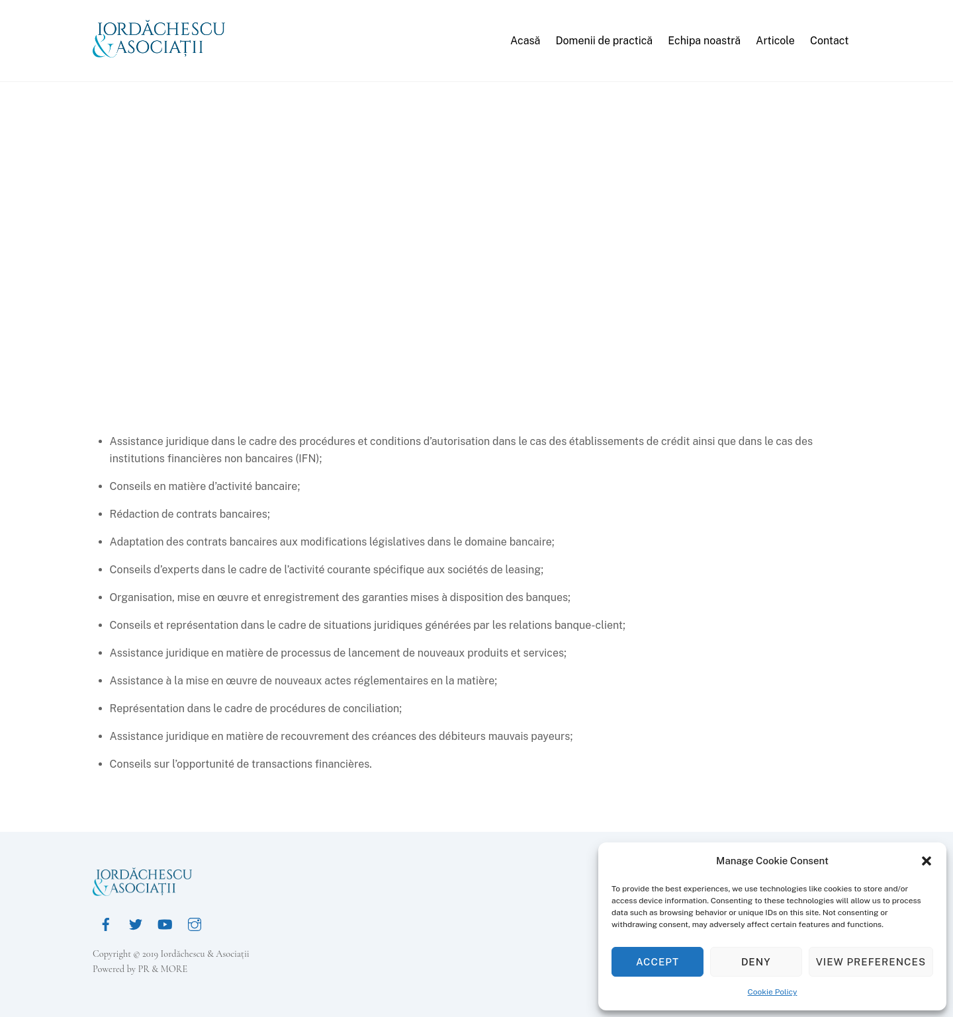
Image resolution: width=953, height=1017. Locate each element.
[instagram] (194, 922)
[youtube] (165, 922)
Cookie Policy (772, 992)
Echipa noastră (704, 40)
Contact (829, 40)
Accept (657, 961)
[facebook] (106, 922)
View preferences (871, 961)
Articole (775, 40)
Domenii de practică (604, 40)
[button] (926, 861)
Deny (756, 961)
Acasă (525, 40)
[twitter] (135, 922)
